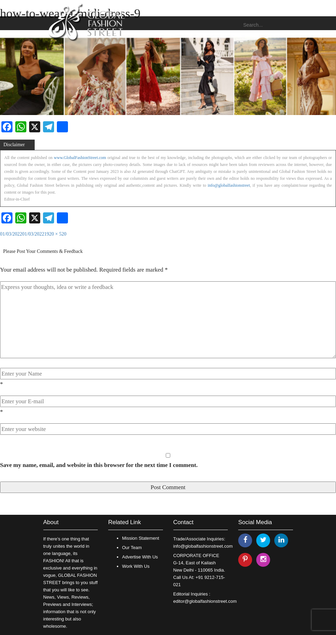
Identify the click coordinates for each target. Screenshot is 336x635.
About (51, 522)
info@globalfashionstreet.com (203, 546)
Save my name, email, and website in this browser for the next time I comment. (99, 465)
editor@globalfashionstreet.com (205, 601)
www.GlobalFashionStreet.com (80, 157)
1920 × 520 (55, 234)
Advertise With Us (140, 556)
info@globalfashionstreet (229, 185)
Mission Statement (140, 538)
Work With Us (135, 566)
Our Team (132, 547)
